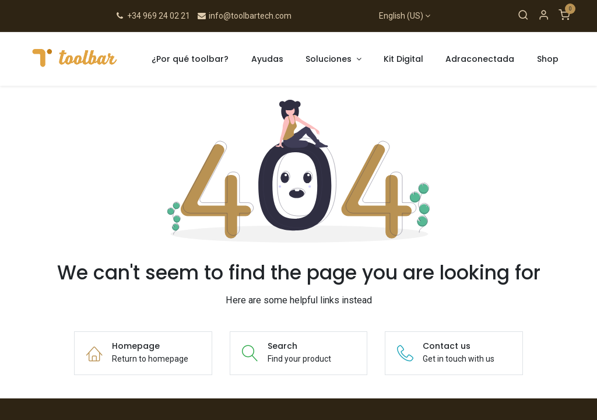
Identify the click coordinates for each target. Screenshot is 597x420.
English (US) (401, 15)
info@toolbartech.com (244, 15)
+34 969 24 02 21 (152, 15)
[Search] (523, 15)
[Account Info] (543, 15)
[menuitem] (191, 59)
